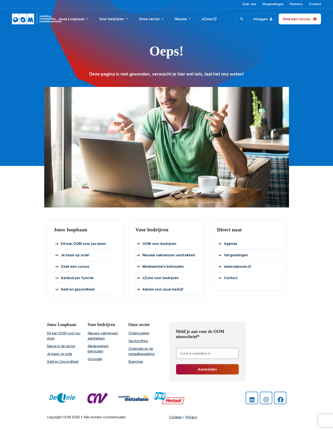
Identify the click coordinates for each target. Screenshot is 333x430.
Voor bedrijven (112, 19)
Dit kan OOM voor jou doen (80, 243)
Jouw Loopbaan (71, 19)
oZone (209, 19)
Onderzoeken (138, 333)
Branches (135, 361)
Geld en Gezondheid (62, 361)
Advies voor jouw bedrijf (160, 289)
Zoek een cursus (72, 266)
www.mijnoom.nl (234, 266)
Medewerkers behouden (160, 266)
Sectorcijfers (138, 341)
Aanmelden (207, 369)
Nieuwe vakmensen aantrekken (166, 255)
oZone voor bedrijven (158, 278)
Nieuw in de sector (61, 346)
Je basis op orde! (72, 255)
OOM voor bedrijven (156, 243)
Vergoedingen (273, 4)
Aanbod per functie (74, 278)
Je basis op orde (59, 354)
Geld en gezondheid (74, 289)
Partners (296, 4)
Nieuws (181, 19)
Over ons (249, 4)
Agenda (227, 243)
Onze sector (150, 19)
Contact (315, 4)
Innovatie (95, 359)
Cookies (175, 417)
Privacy (191, 417)
